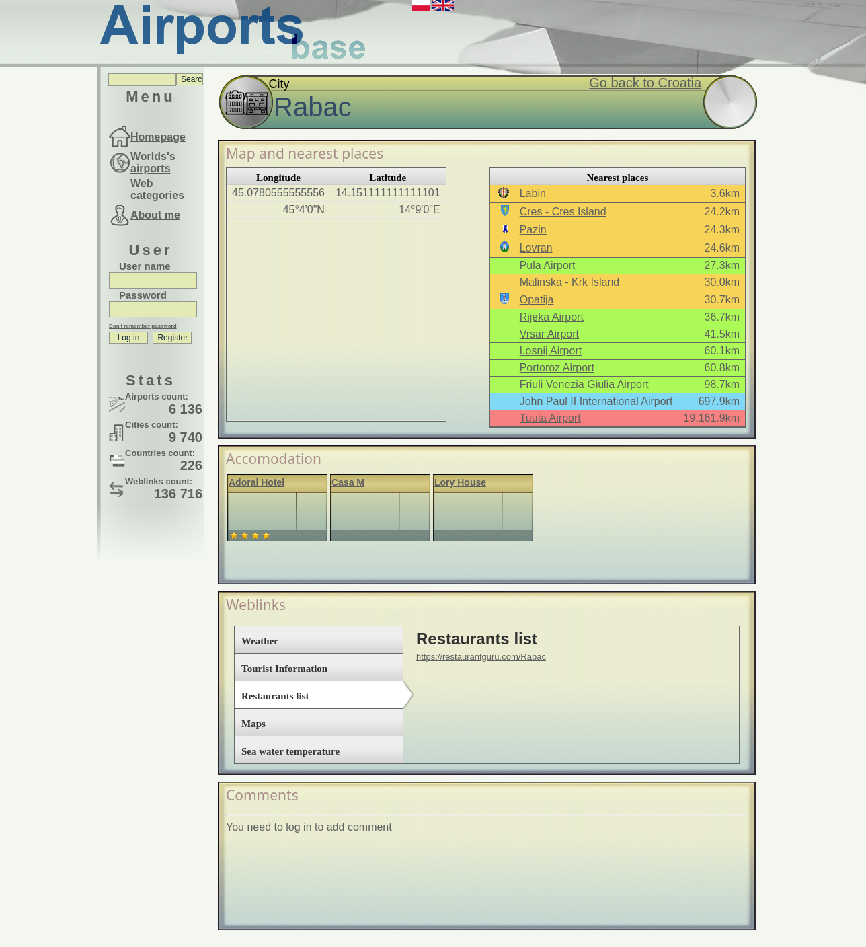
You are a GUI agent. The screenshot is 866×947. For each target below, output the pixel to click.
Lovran (536, 248)
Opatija (537, 299)
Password (143, 295)
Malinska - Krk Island (570, 282)
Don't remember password (143, 326)
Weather (259, 641)
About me (155, 215)
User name (145, 266)
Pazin (533, 229)
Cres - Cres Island (563, 211)
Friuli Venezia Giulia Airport (584, 384)
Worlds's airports (152, 162)
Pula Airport (548, 265)
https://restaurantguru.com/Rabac (481, 657)
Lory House (460, 482)
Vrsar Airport (549, 334)
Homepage (158, 137)
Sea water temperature (290, 751)
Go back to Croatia (645, 82)
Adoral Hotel (256, 482)
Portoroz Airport (557, 367)
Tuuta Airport (550, 418)
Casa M (347, 482)
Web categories (157, 189)
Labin (533, 193)
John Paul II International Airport (596, 401)
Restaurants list (275, 696)
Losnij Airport (551, 350)
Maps (253, 723)
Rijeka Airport (552, 317)
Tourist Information (284, 668)
